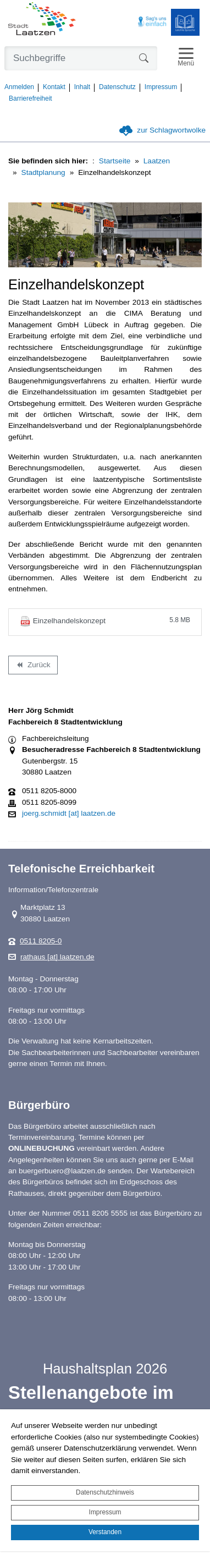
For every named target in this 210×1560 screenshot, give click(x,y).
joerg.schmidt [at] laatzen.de (68, 813)
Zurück (33, 667)
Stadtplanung (43, 172)
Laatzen (156, 161)
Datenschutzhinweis (105, 1492)
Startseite (114, 161)
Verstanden (105, 1532)
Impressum (105, 1512)
